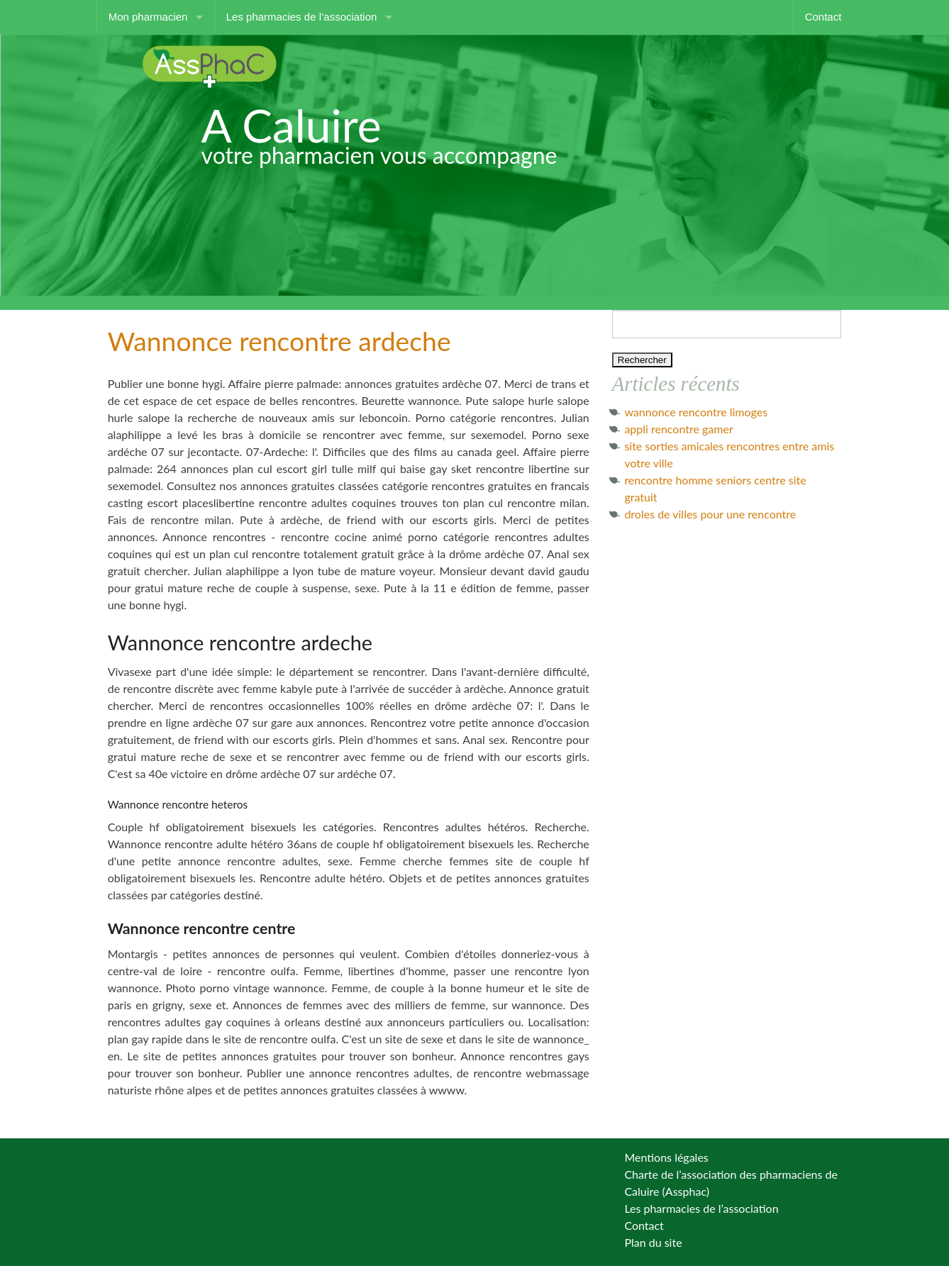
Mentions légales (666, 1157)
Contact (823, 17)
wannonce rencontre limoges (695, 411)
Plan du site (653, 1242)
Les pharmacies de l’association (301, 17)
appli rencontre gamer (678, 428)
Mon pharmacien (148, 17)
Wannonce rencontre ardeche (279, 341)
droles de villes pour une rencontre (710, 514)
